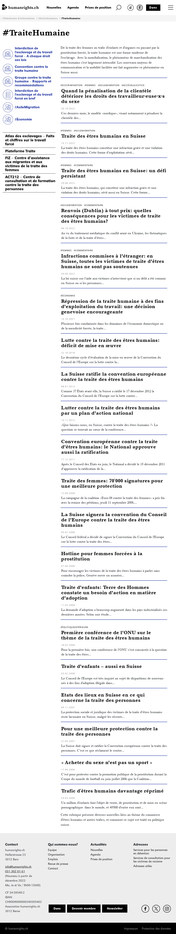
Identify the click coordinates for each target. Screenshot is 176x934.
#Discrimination (71, 85)
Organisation (56, 854)
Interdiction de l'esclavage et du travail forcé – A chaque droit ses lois (33, 54)
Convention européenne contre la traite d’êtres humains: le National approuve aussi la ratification (109, 446)
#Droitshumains (48, 18)
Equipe (52, 850)
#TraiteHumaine (70, 18)
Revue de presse (58, 864)
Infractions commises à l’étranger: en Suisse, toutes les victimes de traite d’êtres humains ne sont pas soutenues (112, 261)
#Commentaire (83, 165)
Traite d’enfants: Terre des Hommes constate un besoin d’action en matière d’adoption (108, 592)
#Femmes (90, 85)
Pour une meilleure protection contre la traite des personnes (109, 731)
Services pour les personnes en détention (150, 851)
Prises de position (98, 7)
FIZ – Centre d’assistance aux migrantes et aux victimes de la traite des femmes (27, 164)
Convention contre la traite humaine (31, 69)
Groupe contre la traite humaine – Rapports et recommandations (33, 81)
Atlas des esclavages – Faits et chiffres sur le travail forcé (29, 140)
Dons (153, 7)
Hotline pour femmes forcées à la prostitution (101, 556)
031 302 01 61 (15, 871)
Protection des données (156, 928)
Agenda (73, 7)
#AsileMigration (27, 107)
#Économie (23, 119)
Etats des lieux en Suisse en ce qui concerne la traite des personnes (103, 697)
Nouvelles (54, 7)
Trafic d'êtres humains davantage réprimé (112, 791)
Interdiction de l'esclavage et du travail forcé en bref (33, 94)
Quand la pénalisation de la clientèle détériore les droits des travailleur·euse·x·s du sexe (113, 96)
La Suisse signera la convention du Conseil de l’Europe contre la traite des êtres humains (114, 519)
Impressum (131, 928)
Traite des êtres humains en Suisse (103, 136)
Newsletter (115, 908)
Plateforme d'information (19, 18)
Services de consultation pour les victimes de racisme (151, 859)
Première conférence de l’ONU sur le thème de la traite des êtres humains (106, 635)
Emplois (53, 859)
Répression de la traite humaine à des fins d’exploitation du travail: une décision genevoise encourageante (112, 306)
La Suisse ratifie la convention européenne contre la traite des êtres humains (113, 376)
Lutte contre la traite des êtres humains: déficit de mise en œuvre (110, 342)
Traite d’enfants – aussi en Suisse (101, 666)
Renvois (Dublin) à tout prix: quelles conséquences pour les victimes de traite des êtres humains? (111, 215)
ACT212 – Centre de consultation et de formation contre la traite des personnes (30, 183)
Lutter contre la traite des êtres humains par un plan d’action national (110, 410)
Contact (53, 868)
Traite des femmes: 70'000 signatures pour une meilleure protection (112, 483)
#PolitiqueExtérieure (74, 627)
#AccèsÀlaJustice (133, 85)
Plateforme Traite (20, 151)
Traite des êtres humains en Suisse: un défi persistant (113, 173)
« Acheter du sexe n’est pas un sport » (106, 762)
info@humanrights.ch (18, 867)
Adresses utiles (142, 866)
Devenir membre (84, 908)
